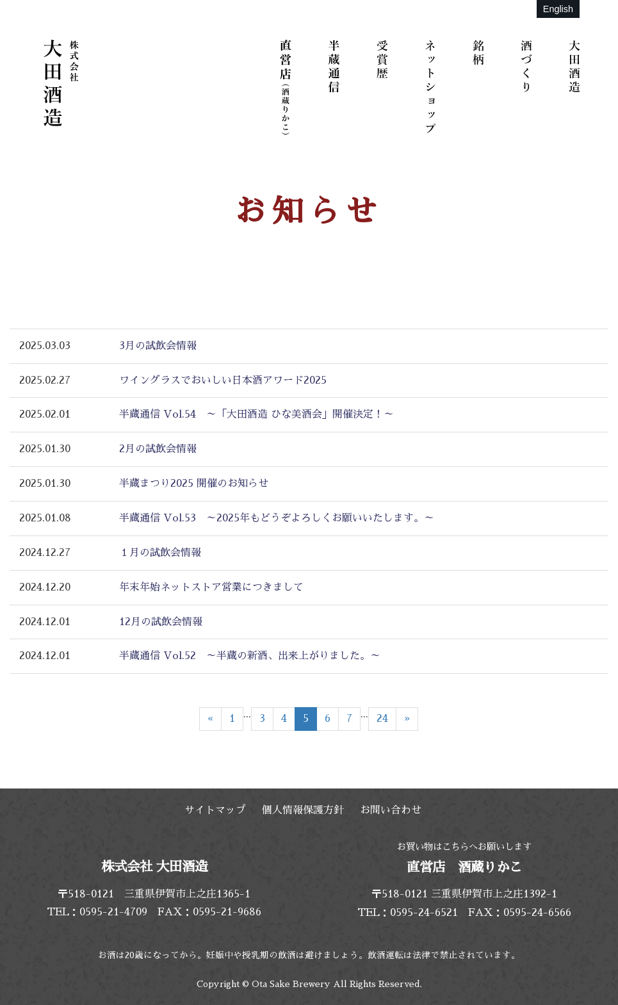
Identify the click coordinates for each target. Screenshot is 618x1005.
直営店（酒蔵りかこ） (288, 86)
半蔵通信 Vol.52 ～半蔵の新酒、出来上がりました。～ (249, 656)
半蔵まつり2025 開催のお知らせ (193, 483)
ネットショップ (432, 86)
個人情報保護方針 (303, 810)
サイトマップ (215, 810)
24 (382, 719)
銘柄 (480, 86)
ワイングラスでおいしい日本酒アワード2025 (223, 380)
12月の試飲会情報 (160, 622)
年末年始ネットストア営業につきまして (211, 587)
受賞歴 (384, 86)
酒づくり (528, 86)
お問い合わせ (390, 810)
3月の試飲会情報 (158, 346)
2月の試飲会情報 (158, 449)
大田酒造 (576, 86)
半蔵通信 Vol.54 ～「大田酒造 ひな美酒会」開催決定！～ (256, 414)
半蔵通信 (336, 86)
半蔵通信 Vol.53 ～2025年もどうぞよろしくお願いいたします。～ (276, 518)
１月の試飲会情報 (160, 553)
